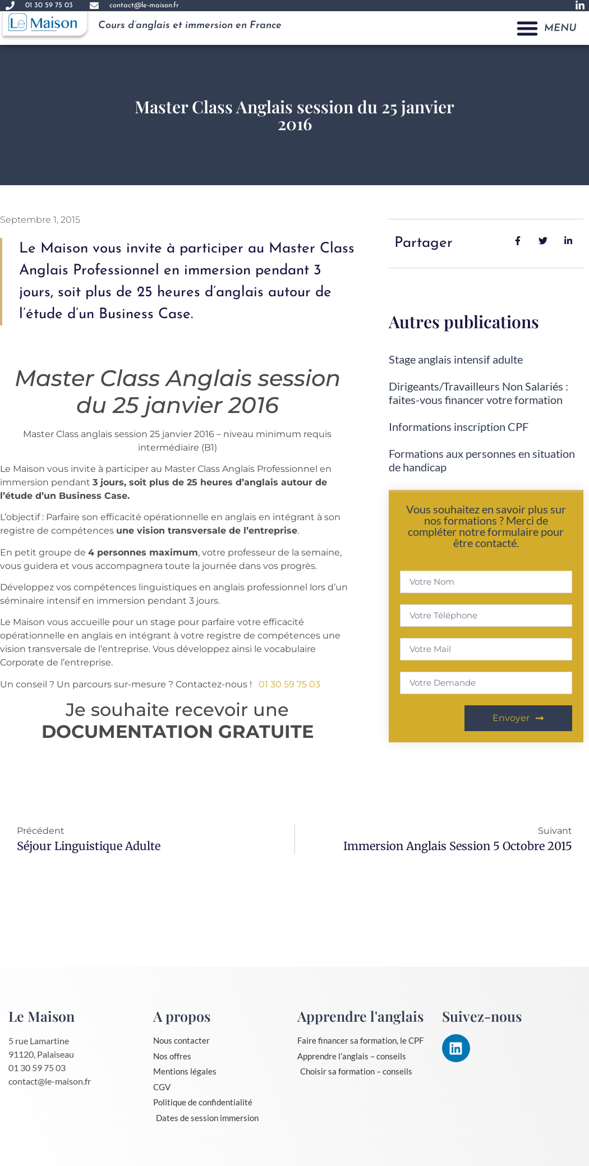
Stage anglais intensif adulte (456, 359)
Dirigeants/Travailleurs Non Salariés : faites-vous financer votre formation (478, 392)
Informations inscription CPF (458, 426)
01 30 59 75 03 (289, 684)
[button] (527, 19)
